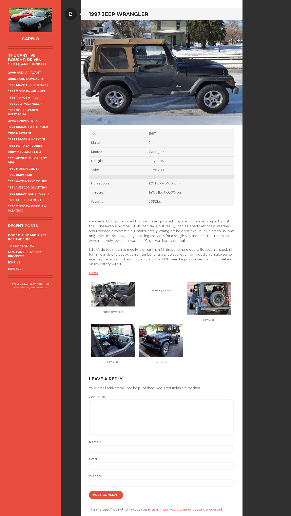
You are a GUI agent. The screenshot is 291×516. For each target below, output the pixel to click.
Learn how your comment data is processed (186, 509)
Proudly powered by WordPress (30, 283)
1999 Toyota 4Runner (27, 91)
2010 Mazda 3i (19, 133)
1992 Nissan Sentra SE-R (28, 194)
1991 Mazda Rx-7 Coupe (27, 181)
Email (94, 459)
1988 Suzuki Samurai (25, 200)
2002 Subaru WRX (23, 120)
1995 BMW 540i (20, 175)
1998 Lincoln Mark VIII (26, 139)
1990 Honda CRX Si (23, 169)
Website (95, 476)
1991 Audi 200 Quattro (27, 187)
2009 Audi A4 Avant (24, 72)
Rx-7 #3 (14, 262)
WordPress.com (40, 287)
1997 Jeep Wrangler (25, 104)
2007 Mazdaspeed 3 (24, 152)
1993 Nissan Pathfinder (28, 127)
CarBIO (30, 38)
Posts (93, 273)
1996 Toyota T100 (23, 97)
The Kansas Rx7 (21, 245)
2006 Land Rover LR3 (25, 79)
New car (15, 269)
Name (95, 442)
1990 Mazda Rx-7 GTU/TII (28, 85)
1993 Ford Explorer (25, 145)
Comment (98, 397)
